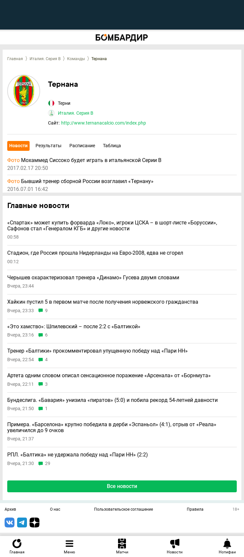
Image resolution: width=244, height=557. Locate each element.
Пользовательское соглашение (123, 510)
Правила (195, 510)
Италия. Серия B (45, 59)
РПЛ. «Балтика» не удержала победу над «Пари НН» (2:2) (77, 455)
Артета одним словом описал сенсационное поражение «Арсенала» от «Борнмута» (109, 376)
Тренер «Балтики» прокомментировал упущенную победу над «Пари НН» (97, 351)
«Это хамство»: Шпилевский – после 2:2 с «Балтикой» (73, 327)
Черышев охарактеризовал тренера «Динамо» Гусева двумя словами (93, 278)
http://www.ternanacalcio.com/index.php (103, 123)
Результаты (48, 145)
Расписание (82, 145)
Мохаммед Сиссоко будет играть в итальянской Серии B (84, 160)
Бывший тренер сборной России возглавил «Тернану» (80, 181)
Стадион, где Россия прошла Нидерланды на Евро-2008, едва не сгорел (95, 253)
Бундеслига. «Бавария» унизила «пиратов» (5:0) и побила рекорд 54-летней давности (112, 400)
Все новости (122, 486)
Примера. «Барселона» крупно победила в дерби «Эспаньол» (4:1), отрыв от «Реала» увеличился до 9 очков (111, 427)
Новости (18, 145)
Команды (76, 59)
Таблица (112, 145)
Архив (10, 510)
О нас (55, 510)
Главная (15, 59)
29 (47, 463)
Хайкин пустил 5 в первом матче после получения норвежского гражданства (102, 302)
